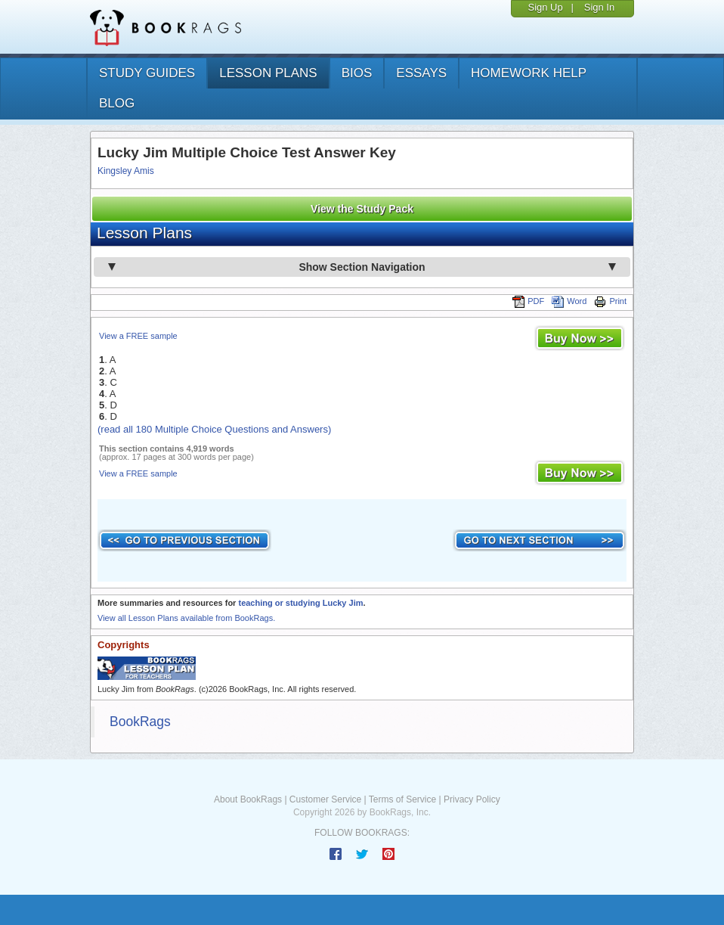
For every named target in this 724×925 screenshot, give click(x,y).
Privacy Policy (472, 799)
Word (569, 301)
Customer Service (325, 799)
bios (357, 73)
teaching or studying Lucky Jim (300, 602)
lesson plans (268, 73)
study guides (147, 73)
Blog (117, 103)
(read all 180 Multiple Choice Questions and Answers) (214, 429)
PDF (528, 301)
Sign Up (545, 7)
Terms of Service (402, 799)
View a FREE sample (138, 335)
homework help (528, 73)
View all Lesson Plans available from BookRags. (186, 617)
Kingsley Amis (125, 171)
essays (421, 73)
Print (610, 301)
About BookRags (248, 799)
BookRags (140, 721)
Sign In (599, 7)
